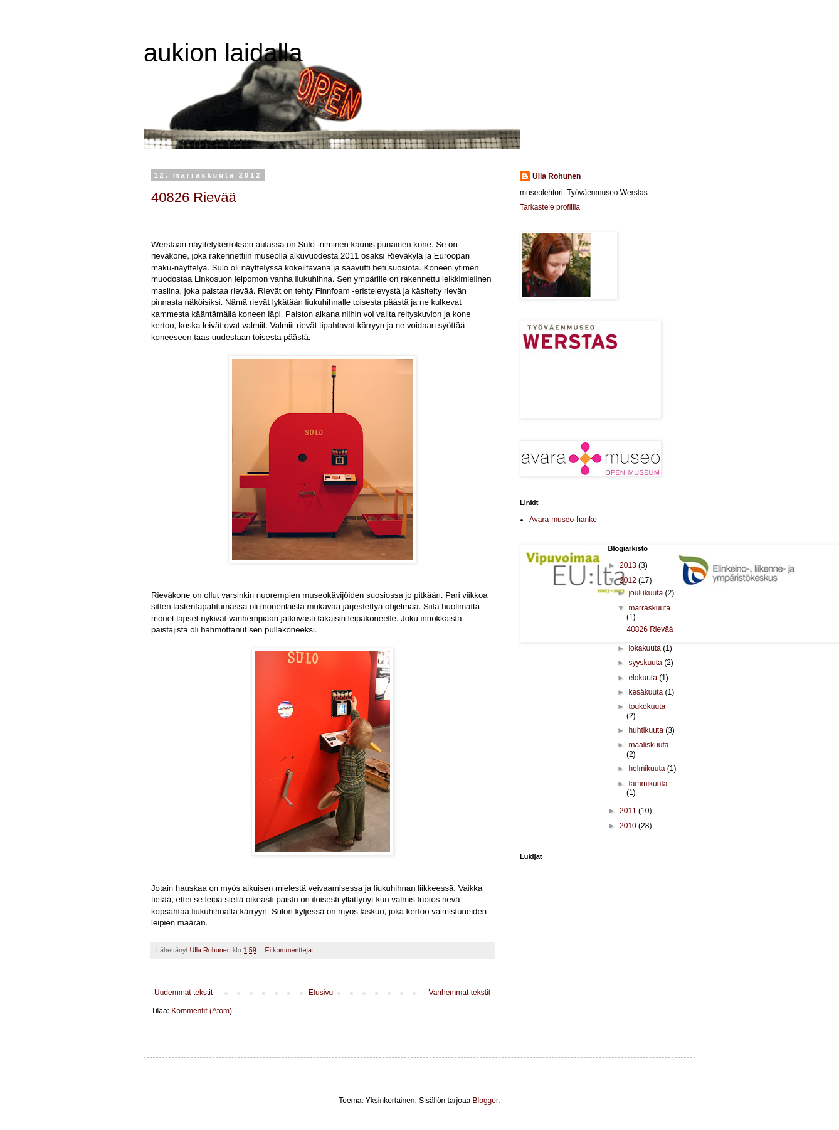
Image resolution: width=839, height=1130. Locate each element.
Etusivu (321, 992)
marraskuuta (649, 608)
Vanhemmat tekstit (459, 992)
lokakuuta (645, 648)
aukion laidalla (223, 53)
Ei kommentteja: (290, 950)
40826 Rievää (193, 197)
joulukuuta (646, 593)
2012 (629, 580)
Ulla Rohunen (556, 176)
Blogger (486, 1100)
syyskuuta (646, 662)
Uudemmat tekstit (183, 992)
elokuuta (643, 677)
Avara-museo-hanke (563, 519)
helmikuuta (647, 768)
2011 (629, 810)
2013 (629, 565)
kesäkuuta (646, 692)
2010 (629, 825)
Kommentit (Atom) (201, 1010)
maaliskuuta (648, 744)
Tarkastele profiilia (550, 207)
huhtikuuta (646, 730)
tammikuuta (647, 783)
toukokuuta (646, 706)
